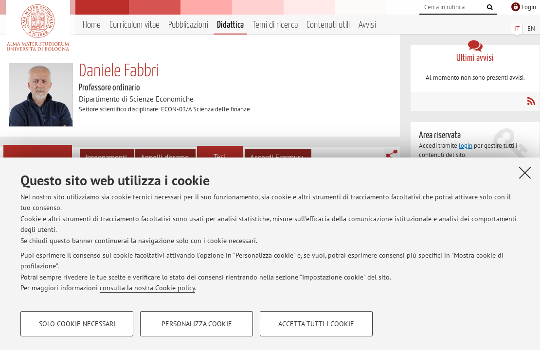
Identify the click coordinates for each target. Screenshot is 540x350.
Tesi (219, 156)
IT (517, 28)
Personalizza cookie (197, 323)
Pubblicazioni (188, 25)
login (465, 145)
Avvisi (367, 25)
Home (92, 25)
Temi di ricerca (275, 25)
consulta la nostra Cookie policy (147, 287)
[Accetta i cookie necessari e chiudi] (525, 172)
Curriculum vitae (134, 25)
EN (531, 28)
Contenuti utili (328, 25)
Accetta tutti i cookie (316, 323)
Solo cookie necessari (77, 323)
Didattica (230, 25)
